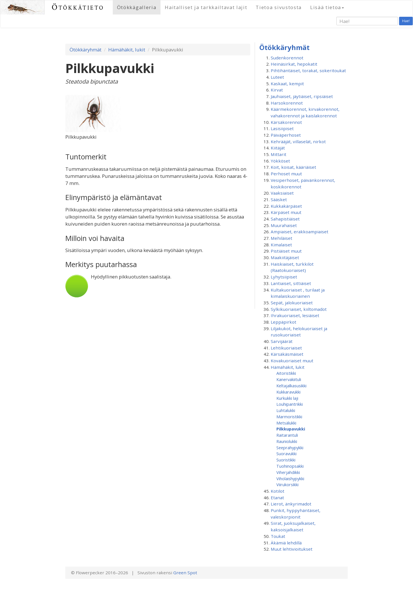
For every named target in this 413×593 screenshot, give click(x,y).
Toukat (278, 536)
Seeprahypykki (289, 447)
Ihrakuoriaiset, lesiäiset (295, 315)
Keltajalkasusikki (291, 385)
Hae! (406, 20)
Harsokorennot (287, 103)
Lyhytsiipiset (284, 277)
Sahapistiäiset (285, 219)
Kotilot (277, 491)
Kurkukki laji (287, 398)
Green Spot (185, 572)
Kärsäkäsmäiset (287, 354)
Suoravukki (286, 453)
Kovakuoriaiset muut (292, 360)
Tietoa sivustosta (279, 7)
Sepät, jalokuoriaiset (292, 302)
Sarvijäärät (282, 341)
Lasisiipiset (282, 128)
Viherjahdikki (288, 472)
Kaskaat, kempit (287, 83)
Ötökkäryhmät (85, 49)
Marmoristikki (289, 416)
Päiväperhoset (286, 135)
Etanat (277, 497)
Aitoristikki (286, 373)
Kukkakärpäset (286, 206)
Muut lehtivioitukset (291, 549)
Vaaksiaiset (282, 193)
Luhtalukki (285, 410)
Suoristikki (285, 460)
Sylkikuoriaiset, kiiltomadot (299, 309)
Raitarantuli (287, 435)
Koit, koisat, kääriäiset (293, 167)
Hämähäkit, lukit (126, 49)
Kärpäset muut (286, 212)
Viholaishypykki (290, 478)
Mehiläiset (281, 238)
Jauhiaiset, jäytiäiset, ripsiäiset (302, 96)
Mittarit (278, 154)
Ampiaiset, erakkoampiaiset (299, 231)
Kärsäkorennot (286, 122)
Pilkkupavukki (290, 429)
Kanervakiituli (288, 379)
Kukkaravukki (288, 392)
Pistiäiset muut (286, 251)
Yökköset (280, 161)
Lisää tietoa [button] (327, 7)
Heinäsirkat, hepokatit (294, 64)
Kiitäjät (278, 148)
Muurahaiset (284, 225)
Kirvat (277, 90)
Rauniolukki (286, 441)
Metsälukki (286, 423)
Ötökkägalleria (137, 7)
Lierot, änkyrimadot (291, 504)
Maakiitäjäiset (285, 257)
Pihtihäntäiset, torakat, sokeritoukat (308, 70)
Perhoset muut (286, 173)
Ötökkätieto (78, 7)
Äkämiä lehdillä (286, 543)
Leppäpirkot (283, 322)
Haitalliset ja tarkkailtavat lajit (206, 7)
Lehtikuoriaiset (286, 348)
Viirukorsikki (287, 484)
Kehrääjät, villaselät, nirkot (298, 141)
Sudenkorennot (287, 58)
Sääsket (279, 199)
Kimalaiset (281, 244)
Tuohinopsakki (290, 466)
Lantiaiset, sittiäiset (291, 283)
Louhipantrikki (289, 404)
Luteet (277, 77)
